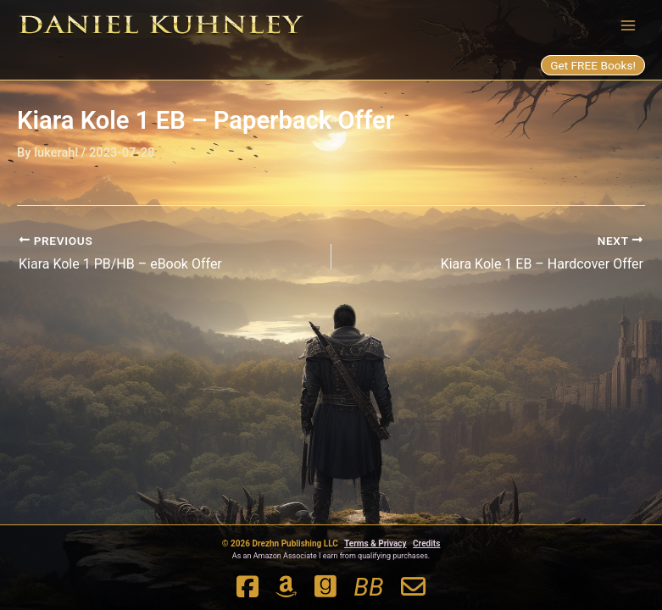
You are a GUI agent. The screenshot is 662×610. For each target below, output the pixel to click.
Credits (426, 543)
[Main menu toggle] (628, 25)
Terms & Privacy (375, 543)
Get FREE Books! (593, 65)
